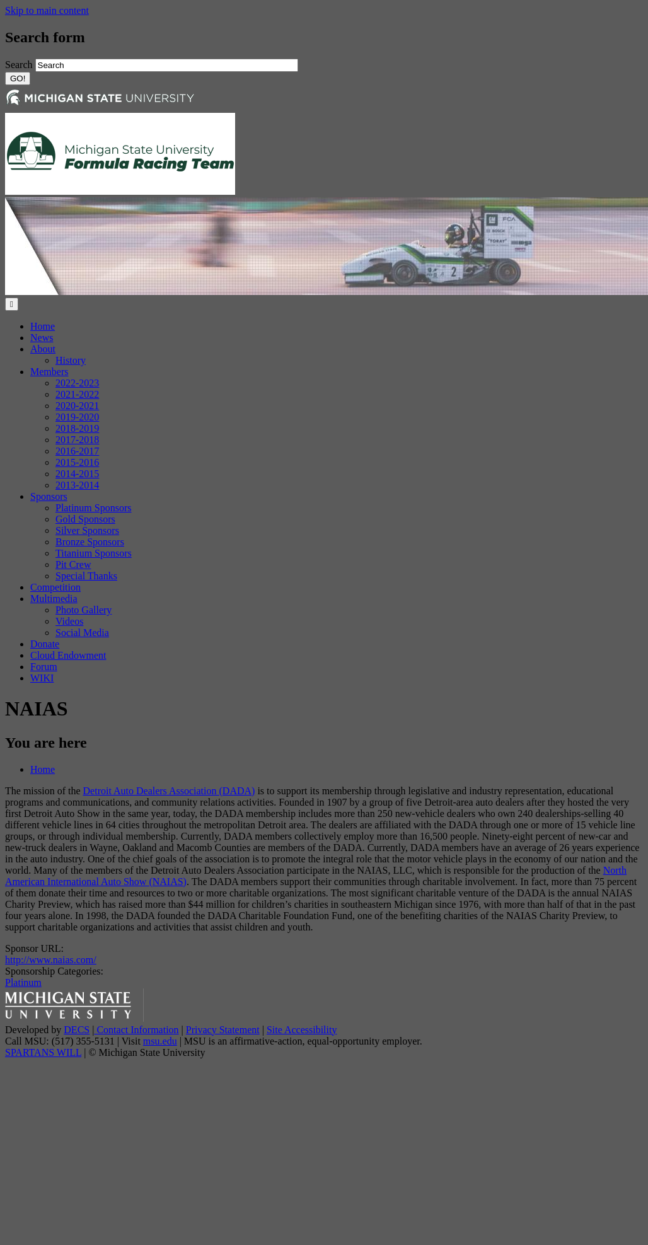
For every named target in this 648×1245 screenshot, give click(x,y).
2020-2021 (77, 405)
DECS (77, 1029)
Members (49, 371)
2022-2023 (77, 383)
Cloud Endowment (68, 655)
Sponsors (48, 496)
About (42, 349)
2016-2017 (77, 451)
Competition (55, 587)
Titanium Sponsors (93, 553)
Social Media (82, 632)
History (70, 360)
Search (20, 64)
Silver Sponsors (87, 530)
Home (42, 326)
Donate (44, 644)
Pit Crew (73, 564)
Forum (43, 666)
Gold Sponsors (85, 519)
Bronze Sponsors (89, 541)
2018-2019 (77, 428)
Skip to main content (47, 10)
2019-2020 (77, 417)
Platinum (23, 982)
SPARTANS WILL (43, 1052)
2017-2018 (77, 439)
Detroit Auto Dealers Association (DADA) (169, 790)
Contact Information (136, 1029)
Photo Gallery (83, 610)
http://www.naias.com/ (50, 959)
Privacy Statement (223, 1029)
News (41, 337)
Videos (69, 621)
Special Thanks (86, 575)
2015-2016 (77, 462)
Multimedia (54, 598)
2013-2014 (77, 485)
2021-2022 (77, 394)
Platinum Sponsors (93, 507)
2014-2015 (77, 473)
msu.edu (160, 1041)
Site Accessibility (302, 1029)
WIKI (42, 678)
